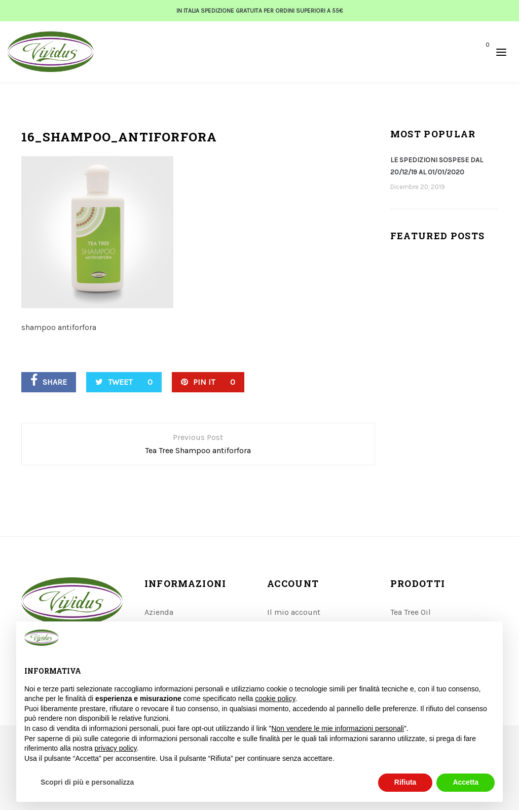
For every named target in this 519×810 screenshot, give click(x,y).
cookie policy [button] (275, 698)
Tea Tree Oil (410, 612)
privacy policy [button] (116, 748)
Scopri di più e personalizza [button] (87, 782)
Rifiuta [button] (405, 782)
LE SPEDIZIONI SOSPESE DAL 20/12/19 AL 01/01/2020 (436, 166)
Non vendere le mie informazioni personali (337, 728)
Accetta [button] (465, 782)
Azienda (158, 612)
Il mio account (293, 612)
